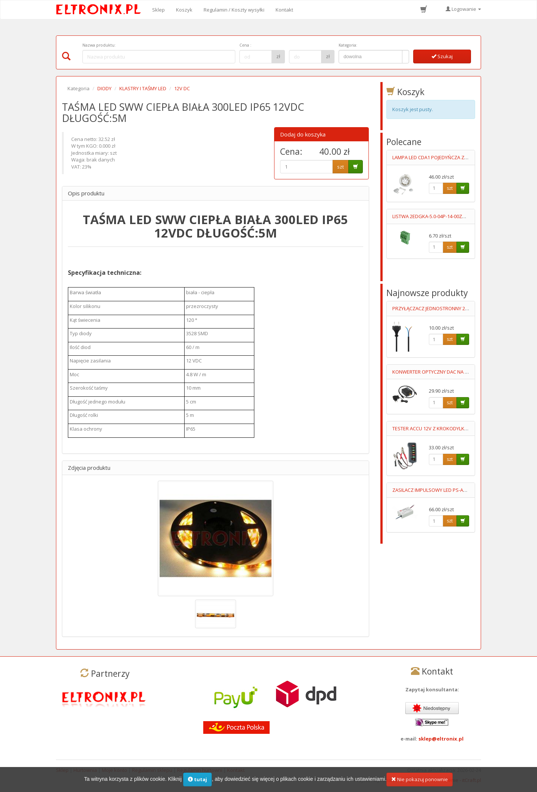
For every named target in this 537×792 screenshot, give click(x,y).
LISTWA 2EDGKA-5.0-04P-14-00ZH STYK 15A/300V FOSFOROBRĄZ (463, 216)
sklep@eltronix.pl (441, 738)
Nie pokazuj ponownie (419, 783)
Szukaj (442, 56)
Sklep (158, 9)
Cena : (245, 45)
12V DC (182, 88)
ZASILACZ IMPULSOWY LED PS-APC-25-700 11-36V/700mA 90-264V (464, 490)
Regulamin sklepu (152, 770)
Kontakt (284, 9)
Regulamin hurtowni (199, 770)
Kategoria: (348, 45)
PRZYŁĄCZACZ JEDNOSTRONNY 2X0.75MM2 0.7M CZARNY (455, 308)
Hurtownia (85, 770)
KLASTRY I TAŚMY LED (142, 88)
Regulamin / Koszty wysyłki (234, 9)
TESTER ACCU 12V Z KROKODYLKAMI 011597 (440, 428)
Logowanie (463, 9)
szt (340, 166)
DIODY (104, 88)
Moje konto (114, 770)
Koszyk (184, 9)
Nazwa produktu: (99, 45)
